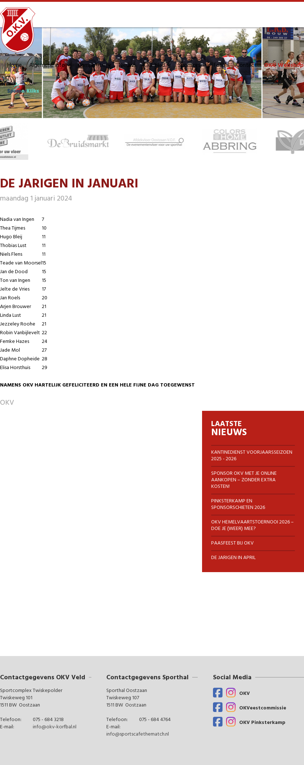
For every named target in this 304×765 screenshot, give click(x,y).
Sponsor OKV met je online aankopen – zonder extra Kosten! (244, 480)
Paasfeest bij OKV (232, 543)
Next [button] (300, 141)
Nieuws (128, 65)
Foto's (221, 65)
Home (14, 65)
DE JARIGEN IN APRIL (233, 558)
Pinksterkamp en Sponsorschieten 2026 (238, 504)
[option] (85, 142)
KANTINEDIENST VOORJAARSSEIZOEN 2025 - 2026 (251, 455)
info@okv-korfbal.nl (54, 727)
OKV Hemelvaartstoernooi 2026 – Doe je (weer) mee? (252, 525)
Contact (246, 65)
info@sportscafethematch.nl (137, 734)
